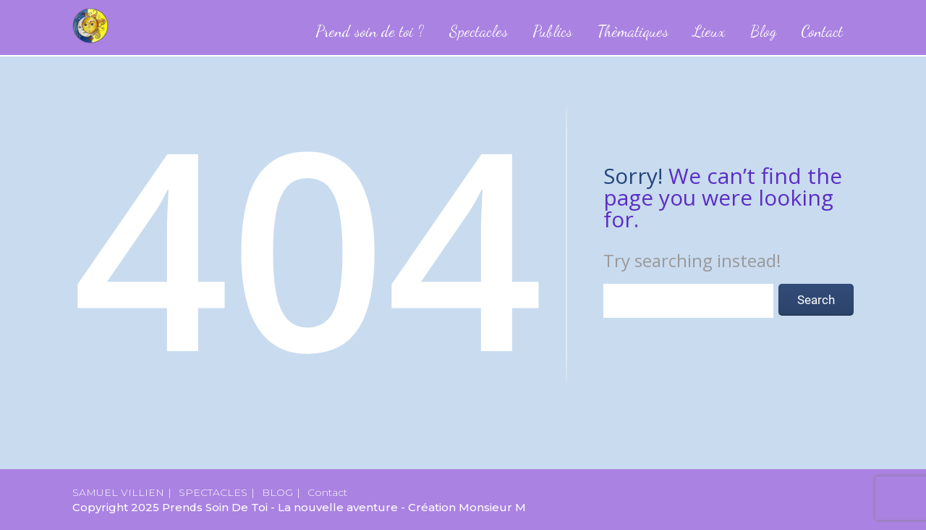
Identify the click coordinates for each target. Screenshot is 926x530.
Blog (763, 31)
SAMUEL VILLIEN (118, 492)
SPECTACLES (213, 492)
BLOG (277, 492)
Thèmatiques (633, 31)
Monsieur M (492, 507)
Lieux (709, 31)
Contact (822, 31)
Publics (552, 31)
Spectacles (478, 31)
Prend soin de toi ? (369, 31)
